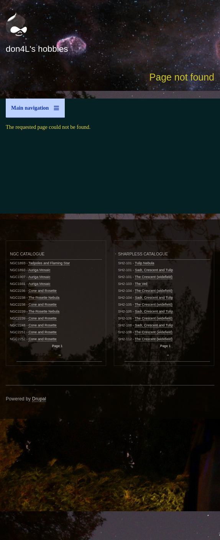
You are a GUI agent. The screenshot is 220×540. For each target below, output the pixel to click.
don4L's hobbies (37, 49)
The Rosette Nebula (43, 298)
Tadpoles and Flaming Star (49, 263)
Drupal (39, 399)
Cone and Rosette (42, 291)
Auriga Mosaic (39, 270)
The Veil (141, 284)
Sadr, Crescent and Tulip (154, 270)
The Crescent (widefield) (153, 277)
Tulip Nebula (144, 263)
